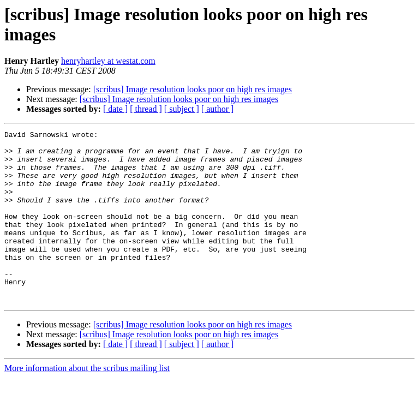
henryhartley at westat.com (108, 60)
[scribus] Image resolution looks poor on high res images (192, 89)
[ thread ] (146, 109)
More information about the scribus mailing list (87, 402)
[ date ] (115, 109)
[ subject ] (181, 109)
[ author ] (217, 109)
